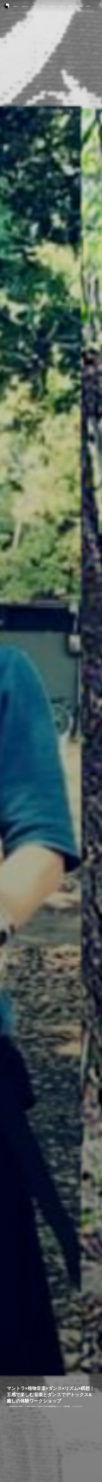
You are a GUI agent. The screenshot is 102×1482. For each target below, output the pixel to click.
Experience (25, 6)
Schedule (80, 6)
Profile (16, 6)
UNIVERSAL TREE (16, 1406)
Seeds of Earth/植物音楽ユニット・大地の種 (53, 1406)
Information (31, 1406)
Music (44, 6)
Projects (53, 6)
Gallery (62, 6)
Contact (87, 6)
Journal (71, 6)
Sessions (34, 6)
